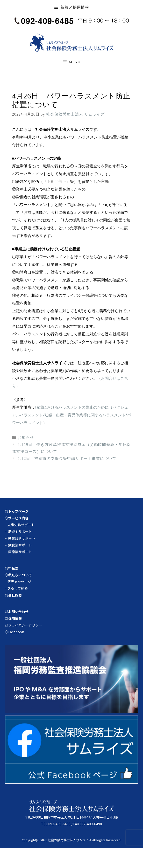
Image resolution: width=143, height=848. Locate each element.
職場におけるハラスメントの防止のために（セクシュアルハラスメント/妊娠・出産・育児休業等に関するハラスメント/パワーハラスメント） (71, 415)
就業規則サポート (21, 538)
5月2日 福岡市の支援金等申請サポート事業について (67, 458)
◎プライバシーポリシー (23, 625)
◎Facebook (14, 631)
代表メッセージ (19, 581)
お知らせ (26, 437)
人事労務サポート (21, 524)
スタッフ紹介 (17, 588)
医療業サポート (20, 551)
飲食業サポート (20, 545)
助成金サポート (20, 531)
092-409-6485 (59, 823)
